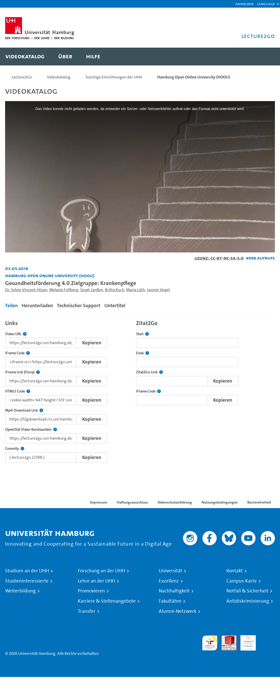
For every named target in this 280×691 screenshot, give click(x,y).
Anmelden (244, 3)
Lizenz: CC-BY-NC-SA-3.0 (219, 258)
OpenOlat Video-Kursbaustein (31, 429)
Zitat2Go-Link (149, 372)
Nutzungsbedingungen (220, 502)
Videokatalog (58, 77)
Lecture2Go (22, 77)
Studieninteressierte (26, 581)
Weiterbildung (20, 591)
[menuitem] (25, 56)
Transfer (86, 611)
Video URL (16, 334)
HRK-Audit (245, 641)
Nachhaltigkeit (174, 591)
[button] (266, 4)
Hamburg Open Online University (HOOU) (193, 77)
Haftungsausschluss (132, 502)
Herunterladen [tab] (37, 305)
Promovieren (91, 591)
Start (142, 334)
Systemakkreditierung (267, 638)
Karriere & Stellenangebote (107, 601)
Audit (226, 638)
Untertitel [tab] (114, 305)
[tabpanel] (140, 389)
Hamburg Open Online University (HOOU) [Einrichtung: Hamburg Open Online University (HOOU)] (49, 275)
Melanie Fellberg (63, 289)
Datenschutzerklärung (175, 502)
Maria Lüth (135, 289)
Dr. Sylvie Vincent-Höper (26, 289)
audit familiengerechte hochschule (209, 643)
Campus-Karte (241, 581)
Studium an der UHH (27, 570)
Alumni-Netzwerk (177, 611)
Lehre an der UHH (96, 581)
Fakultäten (170, 601)
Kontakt (234, 570)
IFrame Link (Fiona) (22, 372)
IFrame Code (17, 353)
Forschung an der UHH (101, 570)
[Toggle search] (266, 56)
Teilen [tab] (11, 305)
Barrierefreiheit (259, 502)
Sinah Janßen (91, 289)
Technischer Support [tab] (78, 305)
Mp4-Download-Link (24, 410)
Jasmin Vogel (158, 289)
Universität (170, 570)
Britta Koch (114, 289)
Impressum (98, 502)
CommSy (14, 448)
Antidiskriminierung (247, 601)
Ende (142, 353)
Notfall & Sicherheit (247, 591)
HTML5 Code (17, 391)
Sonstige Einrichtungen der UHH (114, 77)
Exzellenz (169, 581)
